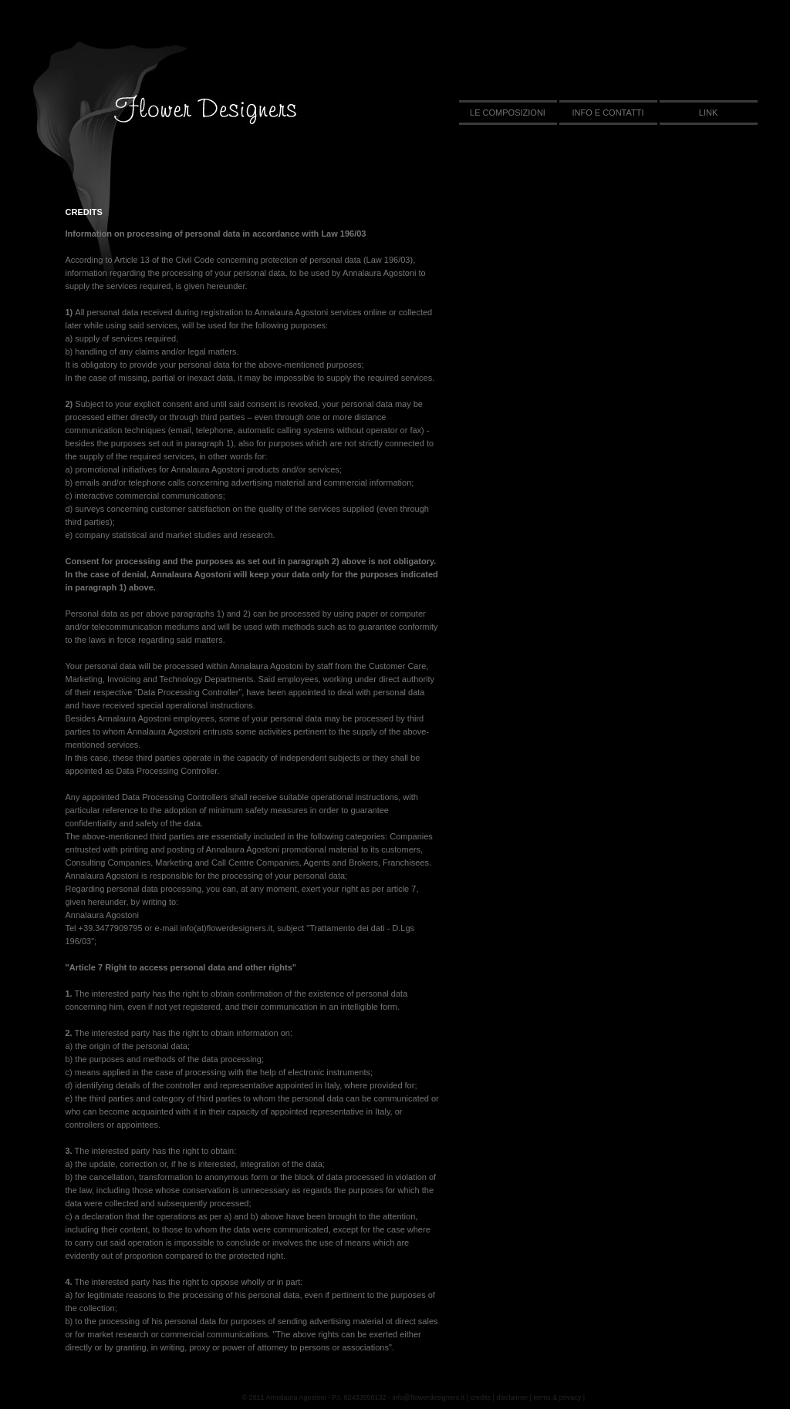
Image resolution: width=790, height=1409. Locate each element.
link (708, 112)
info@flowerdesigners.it (429, 1397)
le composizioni (507, 112)
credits (481, 1397)
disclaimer (512, 1397)
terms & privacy (557, 1397)
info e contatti (607, 112)
